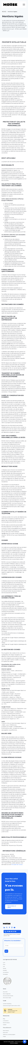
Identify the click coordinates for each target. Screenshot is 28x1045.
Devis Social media (7, 997)
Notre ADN (5, 1032)
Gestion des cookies (19, 1041)
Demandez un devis (11, 906)
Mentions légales (14, 1043)
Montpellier (5, 974)
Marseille (5, 970)
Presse (4, 1036)
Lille (4, 966)
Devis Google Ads (6, 993)
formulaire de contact (17, 864)
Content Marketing (7, 1003)
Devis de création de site (8, 995)
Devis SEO (5, 991)
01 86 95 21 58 (10, 931)
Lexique (4, 1024)
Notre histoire (6, 1030)
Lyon (4, 962)
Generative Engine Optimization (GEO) (11, 1005)
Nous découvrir (7, 1027)
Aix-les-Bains (6, 972)
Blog (4, 1018)
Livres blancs (5, 1020)
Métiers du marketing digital (9, 1034)
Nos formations (6, 1022)
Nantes (4, 968)
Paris (4, 964)
